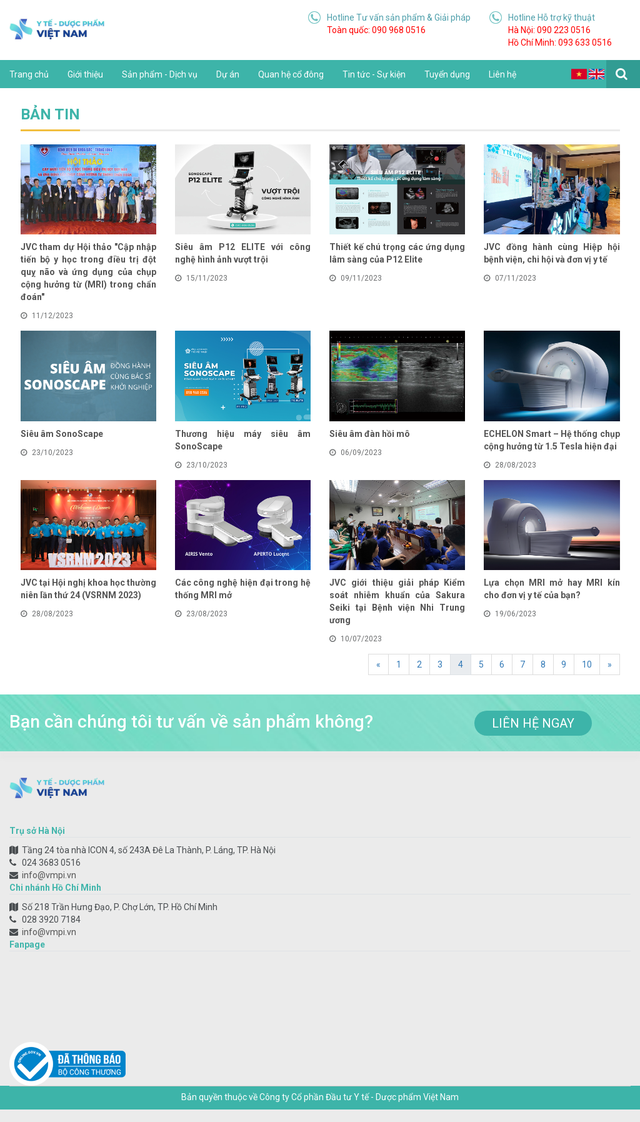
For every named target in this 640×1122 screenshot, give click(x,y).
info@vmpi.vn (49, 875)
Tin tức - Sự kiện (374, 74)
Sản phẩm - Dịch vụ (160, 74)
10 (587, 664)
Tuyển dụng (447, 74)
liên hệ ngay (533, 723)
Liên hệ (502, 74)
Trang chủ (29, 74)
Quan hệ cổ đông (291, 74)
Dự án (227, 74)
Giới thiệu (85, 74)
